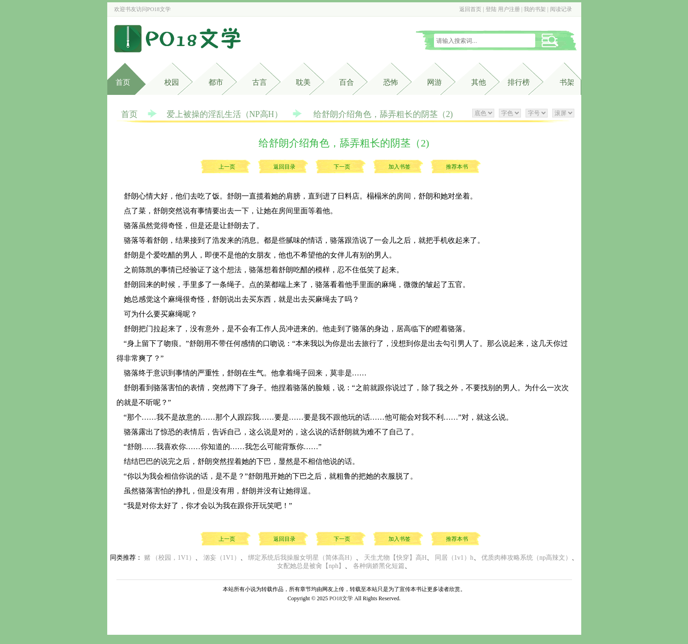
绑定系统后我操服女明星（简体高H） (302, 557)
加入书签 (399, 167)
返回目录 (284, 167)
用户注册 (509, 9)
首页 (123, 82)
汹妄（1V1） (221, 557)
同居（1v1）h (454, 557)
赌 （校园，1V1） (170, 557)
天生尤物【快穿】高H (395, 557)
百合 (346, 82)
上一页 (227, 167)
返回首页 (470, 9)
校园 (171, 82)
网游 (434, 82)
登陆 (491, 9)
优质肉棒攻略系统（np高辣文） (526, 557)
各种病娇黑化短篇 (379, 565)
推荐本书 (457, 167)
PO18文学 (159, 9)
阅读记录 (561, 9)
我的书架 (535, 9)
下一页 (342, 167)
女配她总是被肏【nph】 (311, 565)
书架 (567, 82)
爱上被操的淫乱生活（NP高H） (225, 114)
